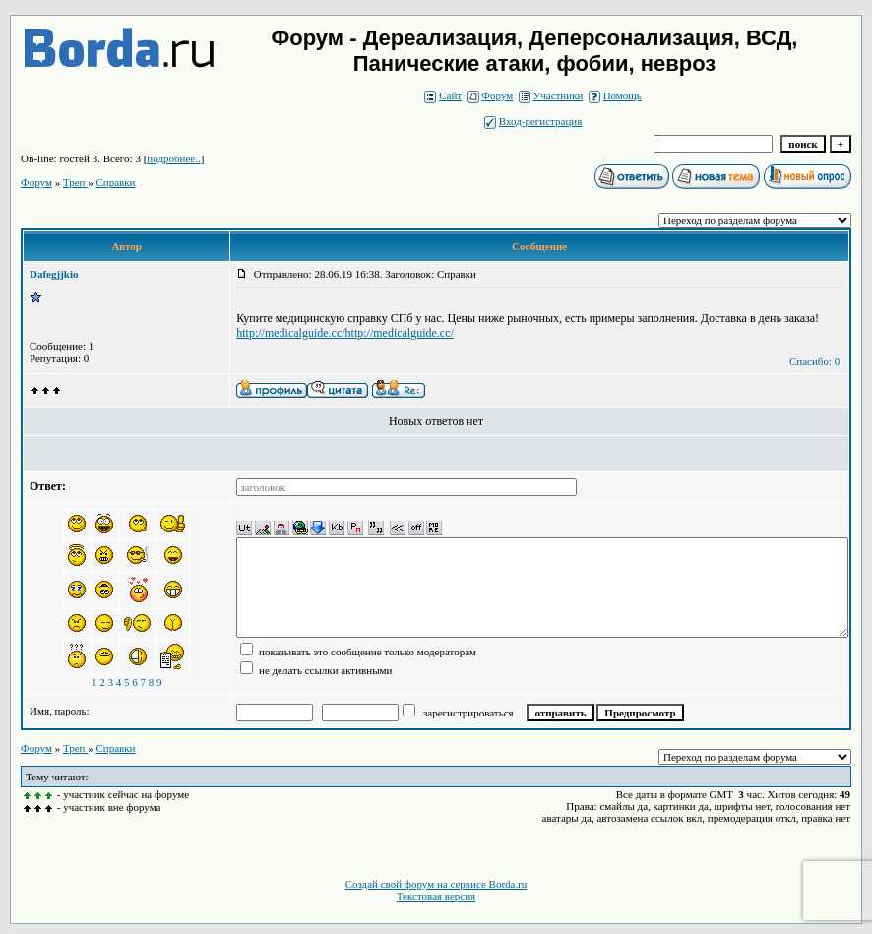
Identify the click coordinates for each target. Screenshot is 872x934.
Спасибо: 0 (814, 361)
